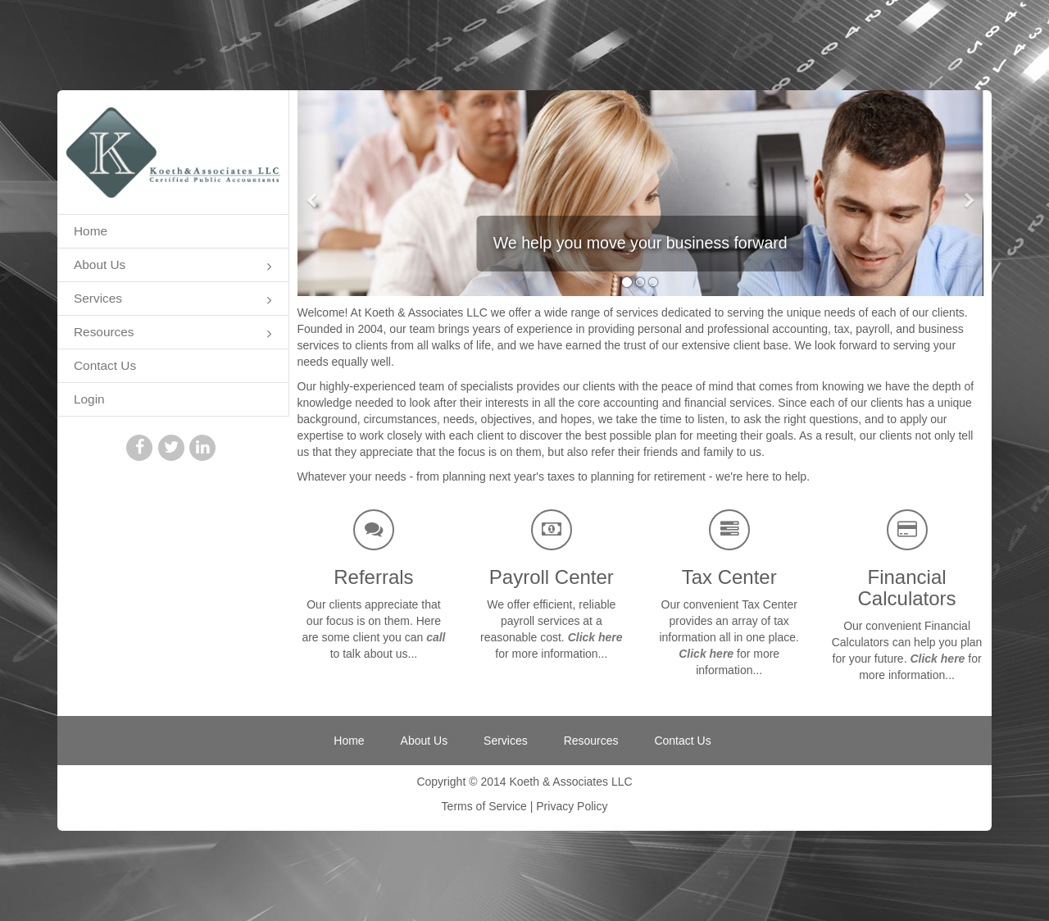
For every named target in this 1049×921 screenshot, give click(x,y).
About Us (173, 266)
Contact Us (105, 365)
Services (173, 299)
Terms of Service (484, 806)
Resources (173, 333)
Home (90, 231)
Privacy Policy (571, 806)
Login (89, 399)
